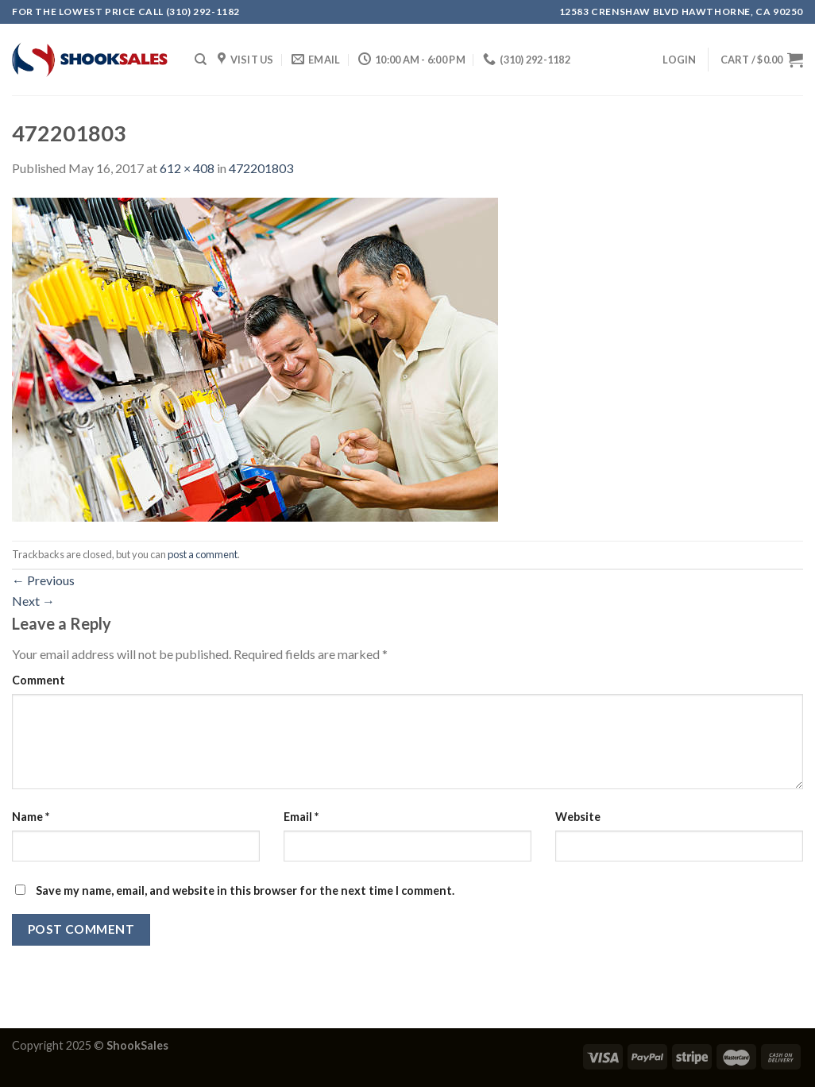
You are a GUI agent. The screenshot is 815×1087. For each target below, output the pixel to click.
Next (33, 600)
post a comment (203, 554)
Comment (38, 680)
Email (301, 816)
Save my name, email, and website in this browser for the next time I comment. (245, 890)
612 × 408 (187, 167)
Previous (43, 580)
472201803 (261, 167)
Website (578, 816)
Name (30, 816)
